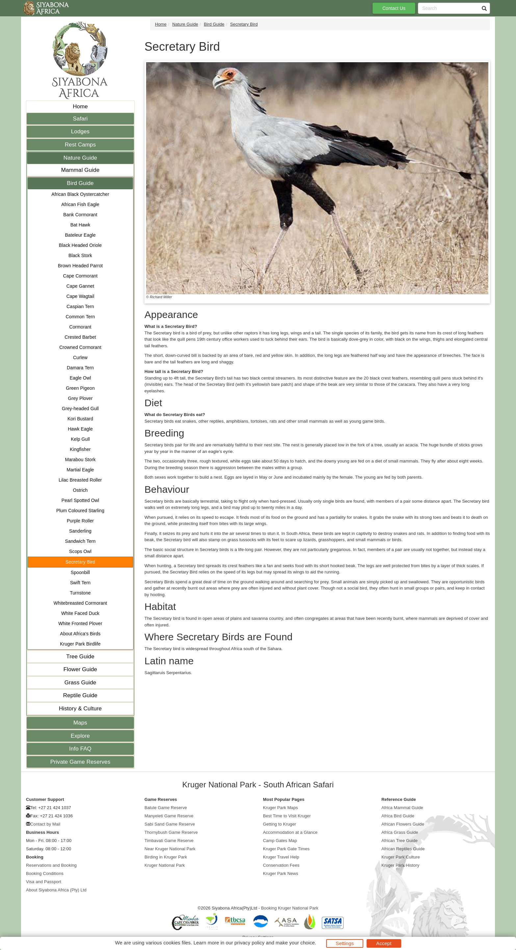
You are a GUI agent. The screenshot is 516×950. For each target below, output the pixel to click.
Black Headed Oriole (80, 245)
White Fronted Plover (80, 623)
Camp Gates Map (280, 840)
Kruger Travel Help (281, 857)
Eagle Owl (80, 378)
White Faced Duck (80, 613)
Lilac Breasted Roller (80, 480)
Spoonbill (80, 572)
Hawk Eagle (80, 429)
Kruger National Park (164, 865)
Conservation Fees (281, 865)
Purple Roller (80, 520)
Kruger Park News (280, 873)
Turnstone (80, 592)
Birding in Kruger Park (165, 857)
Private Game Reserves (80, 762)
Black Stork (80, 255)
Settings (345, 943)
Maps (80, 723)
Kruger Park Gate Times (286, 848)
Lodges (80, 131)
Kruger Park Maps (280, 807)
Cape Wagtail (80, 296)
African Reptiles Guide (403, 848)
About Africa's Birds (80, 633)
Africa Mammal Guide (402, 807)
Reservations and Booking (51, 865)
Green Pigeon (80, 388)
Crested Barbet (80, 337)
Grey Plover (80, 398)
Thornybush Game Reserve (171, 832)
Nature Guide (80, 158)
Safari (80, 119)
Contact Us (393, 8)
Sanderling (80, 531)
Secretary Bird (80, 562)
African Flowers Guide (402, 824)
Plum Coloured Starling (80, 510)
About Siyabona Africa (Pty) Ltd (56, 889)
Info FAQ (80, 749)
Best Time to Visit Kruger (287, 815)
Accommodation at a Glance (290, 832)
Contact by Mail (45, 824)
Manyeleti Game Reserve (169, 815)
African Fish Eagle (80, 204)
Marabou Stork (80, 459)
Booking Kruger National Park (289, 908)
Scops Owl (80, 551)
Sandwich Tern (80, 541)
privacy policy (249, 942)
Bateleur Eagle (80, 235)
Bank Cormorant (80, 214)
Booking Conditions (45, 873)
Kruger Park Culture (400, 857)
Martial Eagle (80, 469)
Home (80, 106)
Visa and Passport (43, 881)
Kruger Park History (400, 865)
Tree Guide (80, 656)
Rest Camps (80, 145)
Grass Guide (80, 682)
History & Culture (80, 708)
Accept (383, 943)
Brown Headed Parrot (80, 265)
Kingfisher (80, 449)
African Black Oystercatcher (80, 194)
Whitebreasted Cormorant (80, 603)
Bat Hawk (80, 224)
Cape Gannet (80, 286)
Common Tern (80, 316)
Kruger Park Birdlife (80, 644)
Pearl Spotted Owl (80, 500)
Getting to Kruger (279, 824)
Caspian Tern (80, 306)
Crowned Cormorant (80, 347)
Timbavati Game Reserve (169, 840)
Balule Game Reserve (165, 807)
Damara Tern (80, 367)
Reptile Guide (80, 695)
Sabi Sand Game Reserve (169, 824)
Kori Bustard (80, 418)
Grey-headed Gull (80, 408)
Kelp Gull (80, 439)
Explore (80, 736)
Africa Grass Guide (399, 832)
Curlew (80, 357)
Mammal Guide (80, 170)
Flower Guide (80, 669)
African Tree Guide (399, 840)
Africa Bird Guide (397, 815)
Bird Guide (80, 183)
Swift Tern (80, 582)
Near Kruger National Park (169, 848)
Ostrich (80, 490)
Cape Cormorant (80, 275)
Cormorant (80, 327)
